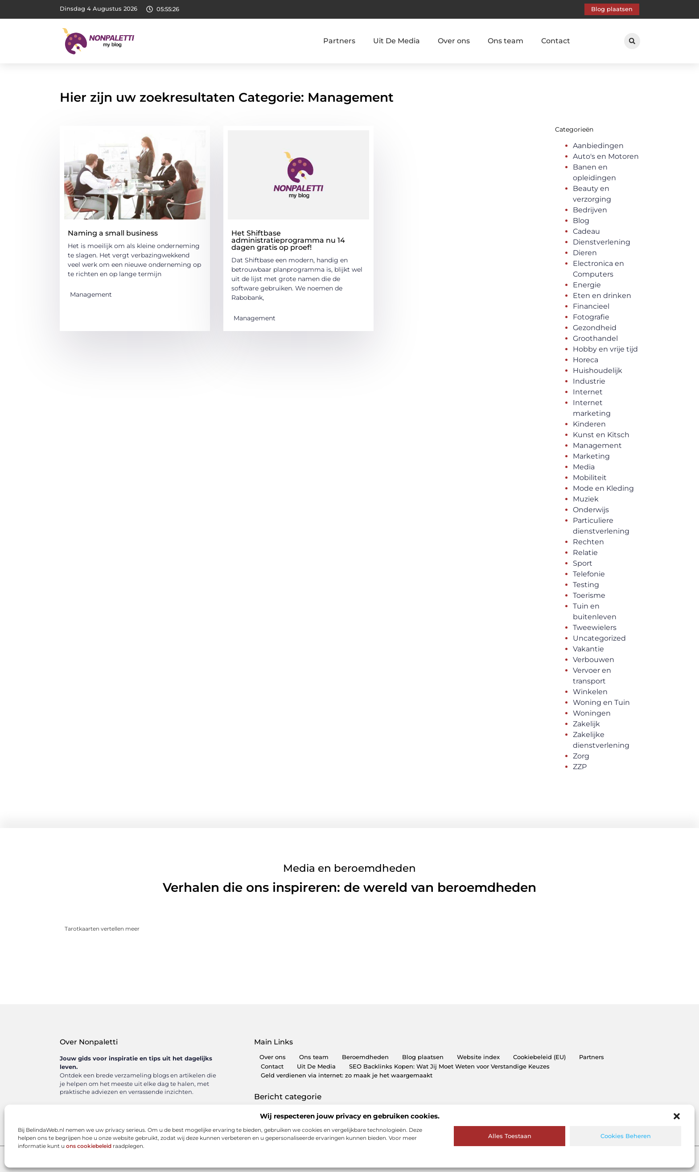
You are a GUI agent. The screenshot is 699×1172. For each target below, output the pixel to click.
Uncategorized (599, 638)
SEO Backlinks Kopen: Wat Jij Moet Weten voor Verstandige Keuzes (449, 1066)
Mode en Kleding (603, 488)
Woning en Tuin (601, 702)
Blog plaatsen (423, 1057)
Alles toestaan (509, 1135)
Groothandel (595, 338)
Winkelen (590, 691)
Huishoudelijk (597, 370)
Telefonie (589, 574)
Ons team (505, 41)
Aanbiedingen (598, 145)
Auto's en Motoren (606, 156)
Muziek (586, 499)
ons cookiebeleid (88, 1146)
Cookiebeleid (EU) (539, 1057)
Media (584, 467)
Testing (586, 584)
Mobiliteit (590, 477)
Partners (339, 41)
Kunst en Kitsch (601, 435)
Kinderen (589, 424)
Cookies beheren (625, 1135)
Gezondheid (595, 327)
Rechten (588, 542)
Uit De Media (396, 41)
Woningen (592, 713)
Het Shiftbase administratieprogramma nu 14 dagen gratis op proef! (288, 240)
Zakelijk (586, 724)
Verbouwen (593, 659)
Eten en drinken (602, 295)
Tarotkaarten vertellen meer (102, 928)
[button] (676, 1116)
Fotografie (591, 317)
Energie (587, 285)
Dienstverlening (601, 242)
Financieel (591, 306)
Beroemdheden (365, 1057)
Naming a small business (113, 233)
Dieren (585, 252)
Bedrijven (590, 210)
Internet (588, 392)
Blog (581, 220)
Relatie (585, 552)
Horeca (585, 360)
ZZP (580, 766)
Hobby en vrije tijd (605, 349)
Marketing (591, 456)
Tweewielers (595, 627)
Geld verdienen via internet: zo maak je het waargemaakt (346, 1075)
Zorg (581, 756)
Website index (478, 1057)
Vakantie (588, 649)
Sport (582, 563)
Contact (555, 41)
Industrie (589, 381)
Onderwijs (591, 509)
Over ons (454, 41)
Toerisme (589, 595)
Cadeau (586, 231)
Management (91, 294)
